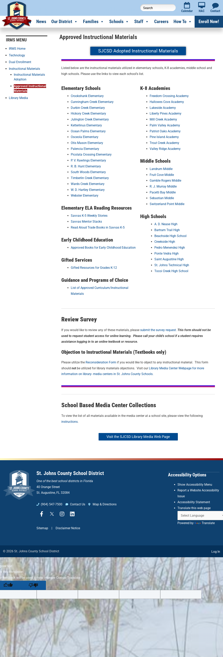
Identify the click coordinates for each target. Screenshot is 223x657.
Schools (119, 22)
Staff (141, 22)
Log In (215, 551)
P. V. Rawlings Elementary (88, 160)
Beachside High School (170, 236)
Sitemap (42, 528)
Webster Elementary (84, 195)
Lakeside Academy (163, 108)
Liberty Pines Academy (165, 113)
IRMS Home (17, 48)
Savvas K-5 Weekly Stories (89, 215)
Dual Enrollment (20, 62)
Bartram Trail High (167, 230)
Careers (161, 21)
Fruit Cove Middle (162, 175)
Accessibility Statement (193, 502)
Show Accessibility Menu (194, 484)
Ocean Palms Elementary (88, 131)
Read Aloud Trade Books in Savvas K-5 (98, 227)
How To (183, 22)
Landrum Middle (161, 169)
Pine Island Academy (164, 137)
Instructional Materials (24, 69)
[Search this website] (158, 7)
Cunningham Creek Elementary (92, 102)
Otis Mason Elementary (87, 143)
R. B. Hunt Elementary (86, 166)
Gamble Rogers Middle (165, 180)
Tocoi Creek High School (171, 271)
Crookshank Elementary (87, 96)
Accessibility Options (187, 474)
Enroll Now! (209, 21)
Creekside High (164, 242)
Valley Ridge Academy (165, 149)
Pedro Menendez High (169, 247)
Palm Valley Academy (165, 125)
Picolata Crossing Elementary (91, 154)
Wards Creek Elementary (88, 184)
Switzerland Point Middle (167, 204)
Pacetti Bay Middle (163, 192)
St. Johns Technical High (171, 265)
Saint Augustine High (169, 259)
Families (93, 22)
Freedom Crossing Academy (169, 96)
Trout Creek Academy (164, 143)
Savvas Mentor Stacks (86, 221)
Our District (64, 22)
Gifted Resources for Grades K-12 (94, 268)
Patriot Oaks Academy (165, 131)
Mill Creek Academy (163, 119)
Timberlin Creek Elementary (90, 178)
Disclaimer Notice (68, 528)
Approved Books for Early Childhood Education (103, 247)
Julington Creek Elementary (90, 119)
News (41, 21)
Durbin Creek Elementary (88, 108)
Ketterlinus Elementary (86, 125)
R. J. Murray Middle (163, 186)
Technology (17, 55)
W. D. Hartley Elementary (88, 190)
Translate (204, 523)
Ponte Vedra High (166, 253)
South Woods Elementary (88, 172)
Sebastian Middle (162, 198)
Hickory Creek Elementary (88, 113)
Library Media (18, 98)
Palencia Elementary (85, 149)
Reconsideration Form (101, 362)
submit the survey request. (158, 330)
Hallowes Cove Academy (167, 102)
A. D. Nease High (165, 224)
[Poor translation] (33, 585)
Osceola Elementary (84, 137)
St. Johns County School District (70, 473)
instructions (69, 422)
